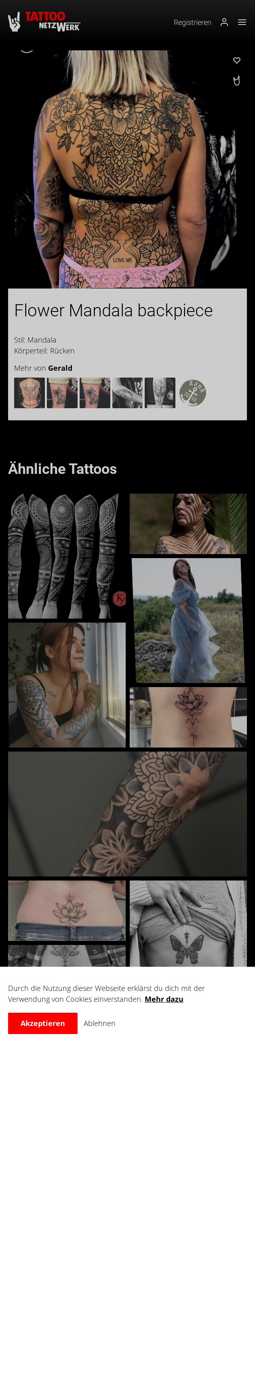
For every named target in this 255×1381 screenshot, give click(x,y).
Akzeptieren (43, 1023)
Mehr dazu (164, 999)
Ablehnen (100, 1023)
